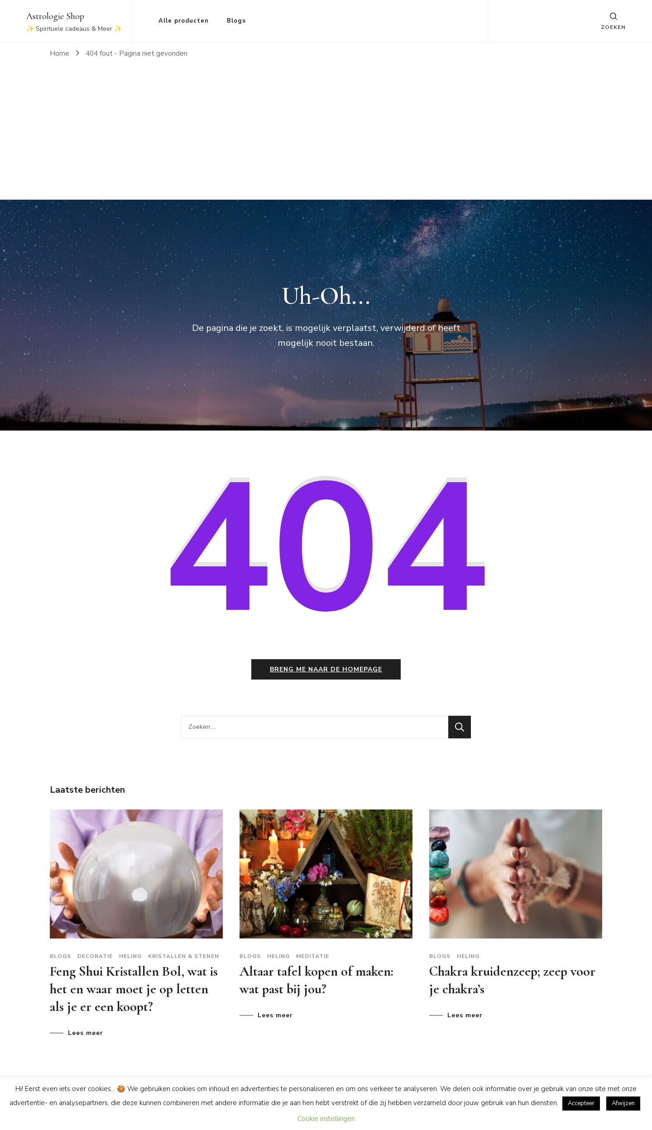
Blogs (236, 21)
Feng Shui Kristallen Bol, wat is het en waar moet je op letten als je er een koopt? (134, 989)
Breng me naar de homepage (326, 669)
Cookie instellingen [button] (326, 1118)
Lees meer (85, 1033)
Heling (130, 956)
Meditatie (312, 956)
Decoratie (95, 956)
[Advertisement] (326, 131)
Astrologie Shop (55, 16)
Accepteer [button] (581, 1103)
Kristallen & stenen (183, 956)
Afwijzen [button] (623, 1103)
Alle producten (183, 21)
